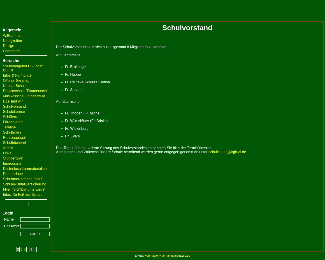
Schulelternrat (14, 112)
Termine (9, 127)
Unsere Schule (15, 86)
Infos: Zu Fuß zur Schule (22, 194)
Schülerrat (11, 117)
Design (8, 46)
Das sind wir (13, 101)
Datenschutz (13, 174)
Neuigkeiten (12, 41)
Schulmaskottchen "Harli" (23, 179)
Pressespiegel (14, 137)
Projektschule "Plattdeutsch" (25, 91)
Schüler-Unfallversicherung (24, 184)
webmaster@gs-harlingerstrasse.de (167, 255)
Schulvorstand (14, 106)
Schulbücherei (14, 143)
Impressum (12, 163)
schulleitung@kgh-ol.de (227, 152)
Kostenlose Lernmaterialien (25, 169)
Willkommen (13, 35)
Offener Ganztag (16, 80)
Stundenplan (13, 158)
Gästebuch (11, 51)
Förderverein (13, 122)
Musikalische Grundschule (24, 96)
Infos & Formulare (17, 75)
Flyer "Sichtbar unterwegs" (24, 189)
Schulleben (12, 132)
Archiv (8, 148)
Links (7, 153)
